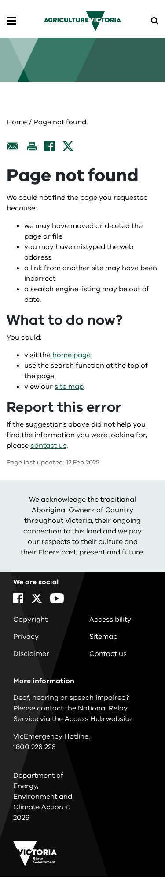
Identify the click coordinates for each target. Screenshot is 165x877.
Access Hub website (98, 719)
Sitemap (103, 636)
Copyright (30, 619)
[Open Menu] (11, 21)
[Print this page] (32, 146)
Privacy (26, 636)
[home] (82, 20)
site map (69, 386)
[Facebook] (49, 146)
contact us (48, 445)
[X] (68, 146)
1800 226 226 (34, 747)
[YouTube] (57, 598)
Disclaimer (31, 654)
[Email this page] (13, 146)
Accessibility (110, 619)
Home (17, 122)
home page (71, 355)
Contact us (108, 654)
